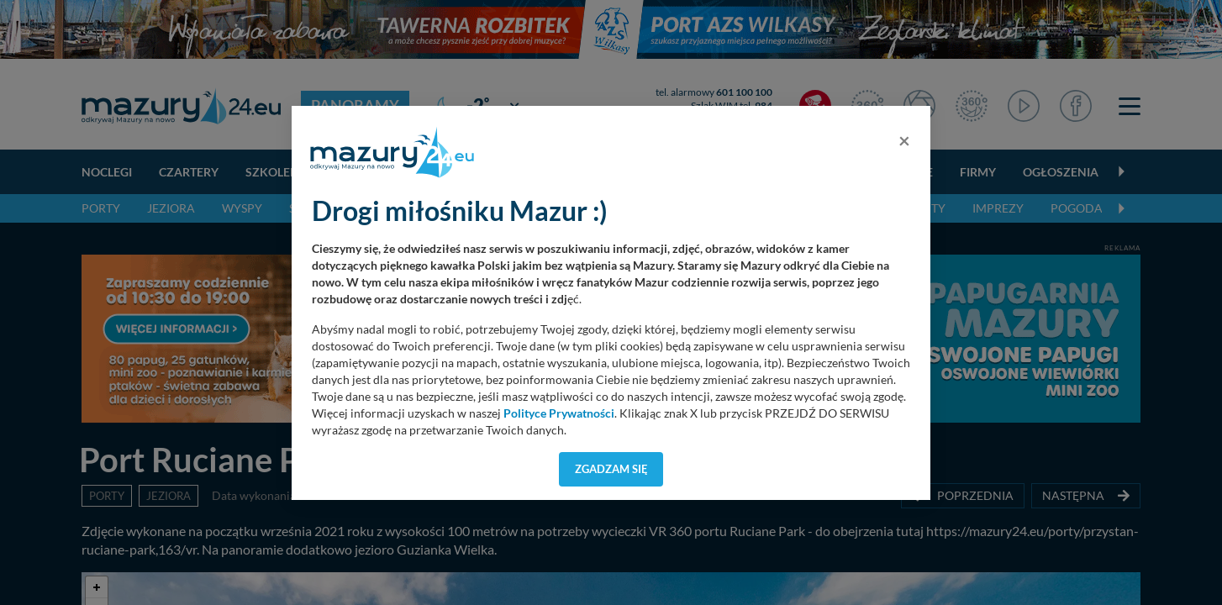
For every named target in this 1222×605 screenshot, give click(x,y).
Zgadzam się (611, 469)
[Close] (904, 140)
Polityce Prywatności (558, 413)
